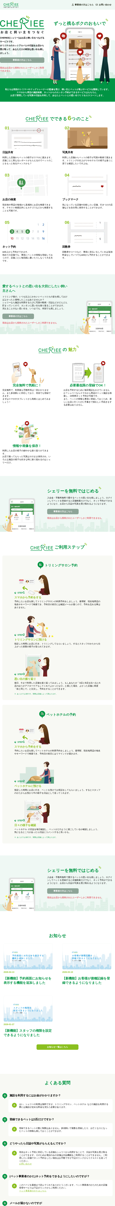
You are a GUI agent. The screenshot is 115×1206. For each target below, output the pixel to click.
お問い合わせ (103, 4)
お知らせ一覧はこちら (57, 1047)
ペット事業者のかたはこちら (32, 1191)
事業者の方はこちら (83, 4)
